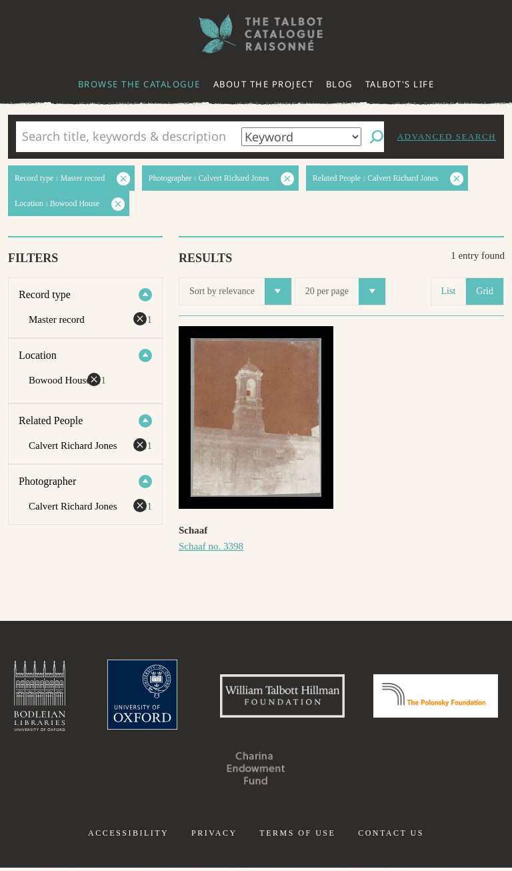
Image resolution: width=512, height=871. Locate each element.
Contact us (391, 836)
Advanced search (446, 136)
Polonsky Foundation (188, 771)
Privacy (214, 836)
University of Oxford (202, 697)
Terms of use (297, 836)
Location (38, 355)
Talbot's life (400, 84)
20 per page (345, 291)
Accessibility (128, 836)
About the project (263, 84)
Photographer (47, 481)
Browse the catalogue (139, 84)
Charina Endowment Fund (324, 771)
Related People (51, 420)
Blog (339, 84)
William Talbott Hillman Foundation (348, 697)
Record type (45, 294)
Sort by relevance (240, 291)
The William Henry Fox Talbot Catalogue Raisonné (256, 33)
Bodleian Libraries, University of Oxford (96, 697)
